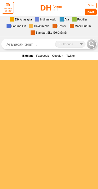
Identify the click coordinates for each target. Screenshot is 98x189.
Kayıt (91, 11)
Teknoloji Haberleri (8, 7)
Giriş (91, 5)
